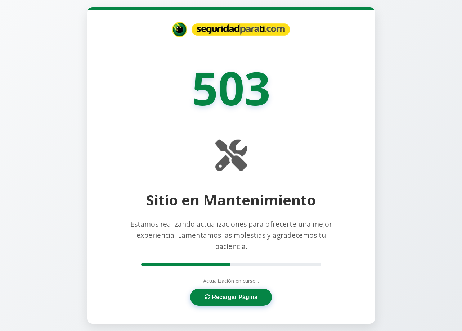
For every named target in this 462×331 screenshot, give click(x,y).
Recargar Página (231, 297)
